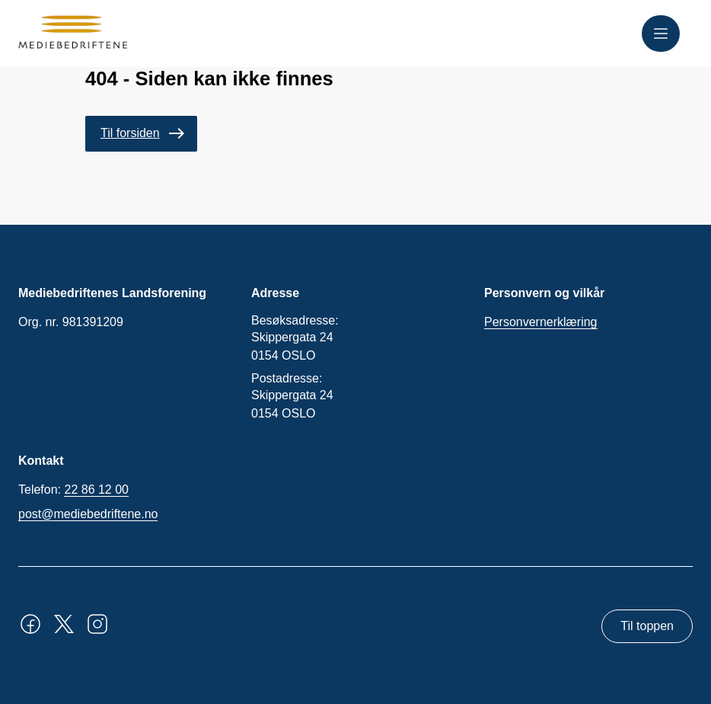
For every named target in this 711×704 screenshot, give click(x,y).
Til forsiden (130, 132)
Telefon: (73, 490)
